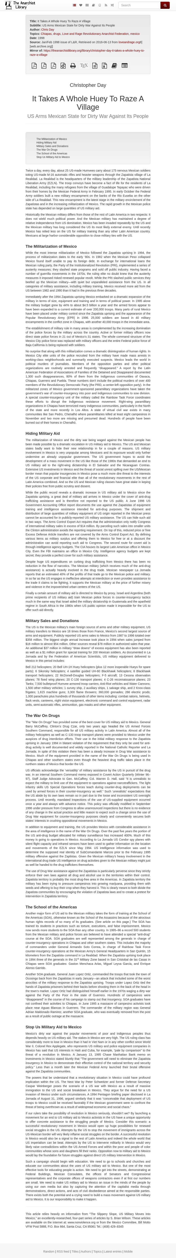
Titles (75, 1251)
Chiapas (46, 33)
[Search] (140, 5)
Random (48, 1251)
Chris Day (47, 29)
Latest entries (113, 1251)
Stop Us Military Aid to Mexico (53, 157)
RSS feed (63, 1251)
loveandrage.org (129, 42)
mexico (134, 33)
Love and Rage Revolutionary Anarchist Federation (95, 33)
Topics (97, 1251)
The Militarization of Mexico (52, 139)
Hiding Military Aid (46, 142)
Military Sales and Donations (52, 146)
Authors (86, 1251)
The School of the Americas (52, 153)
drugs (57, 33)
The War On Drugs (47, 149)
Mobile (128, 1251)
